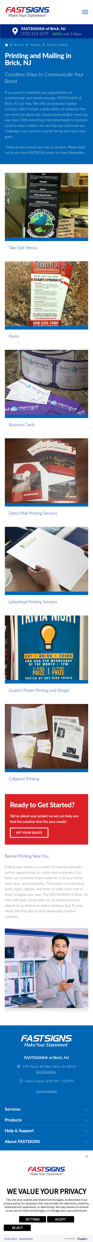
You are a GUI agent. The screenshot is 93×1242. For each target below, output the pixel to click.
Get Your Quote (29, 832)
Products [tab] (46, 1120)
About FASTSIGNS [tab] (46, 1141)
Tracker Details (26, 1238)
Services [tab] (46, 1109)
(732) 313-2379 (35, 33)
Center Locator (46, 1091)
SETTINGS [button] (33, 1219)
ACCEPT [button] (60, 1219)
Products (35, 44)
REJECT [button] (17, 1228)
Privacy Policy (10, 1238)
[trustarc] (82, 1238)
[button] (85, 12)
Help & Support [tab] (46, 1130)
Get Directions (46, 1072)
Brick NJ (19, 44)
